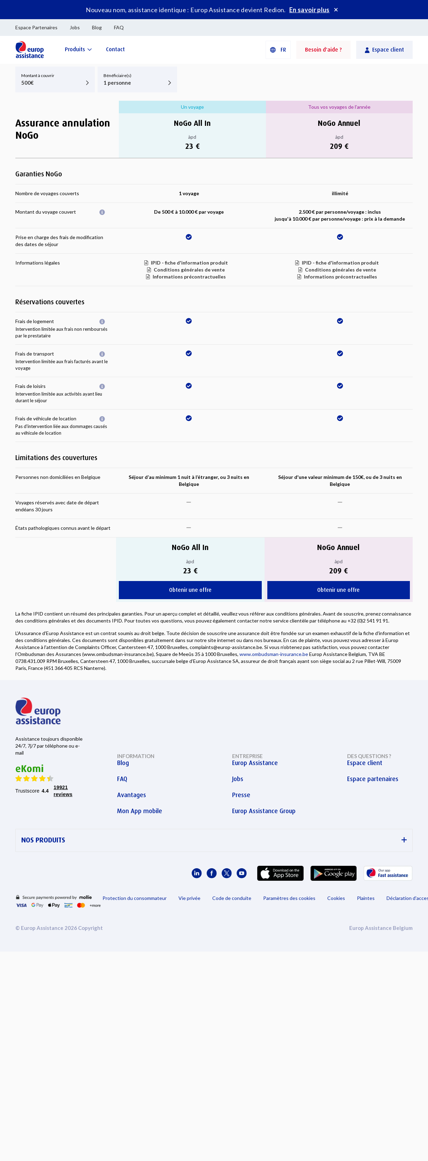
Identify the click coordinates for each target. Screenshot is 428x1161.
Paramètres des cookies (289, 898)
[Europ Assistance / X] (227, 873)
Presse (241, 795)
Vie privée (189, 898)
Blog (97, 27)
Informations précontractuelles (189, 277)
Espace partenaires (372, 779)
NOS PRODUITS (214, 840)
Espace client (364, 763)
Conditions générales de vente (189, 270)
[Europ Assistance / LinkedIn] (197, 873)
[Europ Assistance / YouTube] (242, 873)
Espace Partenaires (36, 27)
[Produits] (78, 49)
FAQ (119, 27)
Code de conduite (231, 898)
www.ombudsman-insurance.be (273, 654)
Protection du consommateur (134, 898)
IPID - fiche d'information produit (189, 263)
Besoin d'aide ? (323, 49)
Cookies (336, 898)
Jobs (75, 27)
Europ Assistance (255, 763)
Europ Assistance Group (264, 811)
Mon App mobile (139, 811)
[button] (278, 50)
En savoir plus (309, 10)
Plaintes (366, 898)
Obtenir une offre (190, 590)
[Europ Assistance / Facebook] (212, 873)
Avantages (131, 795)
